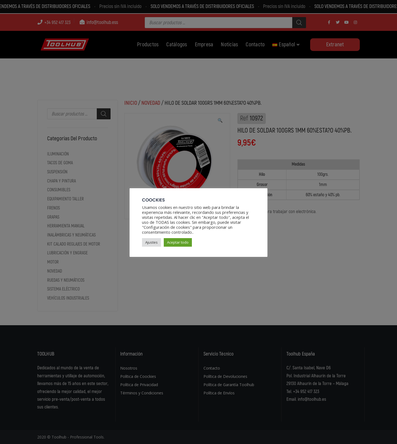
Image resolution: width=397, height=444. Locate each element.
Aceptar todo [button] (178, 242)
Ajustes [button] (151, 242)
